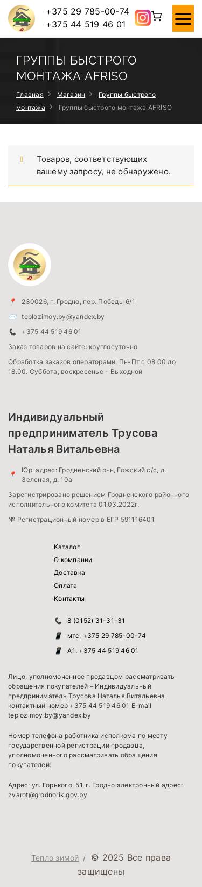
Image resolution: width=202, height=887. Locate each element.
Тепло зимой (55, 857)
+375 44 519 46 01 (86, 24)
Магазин (71, 94)
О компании (73, 560)
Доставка (69, 573)
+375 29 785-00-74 (87, 11)
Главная (30, 94)
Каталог (67, 547)
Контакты (69, 598)
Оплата (66, 585)
